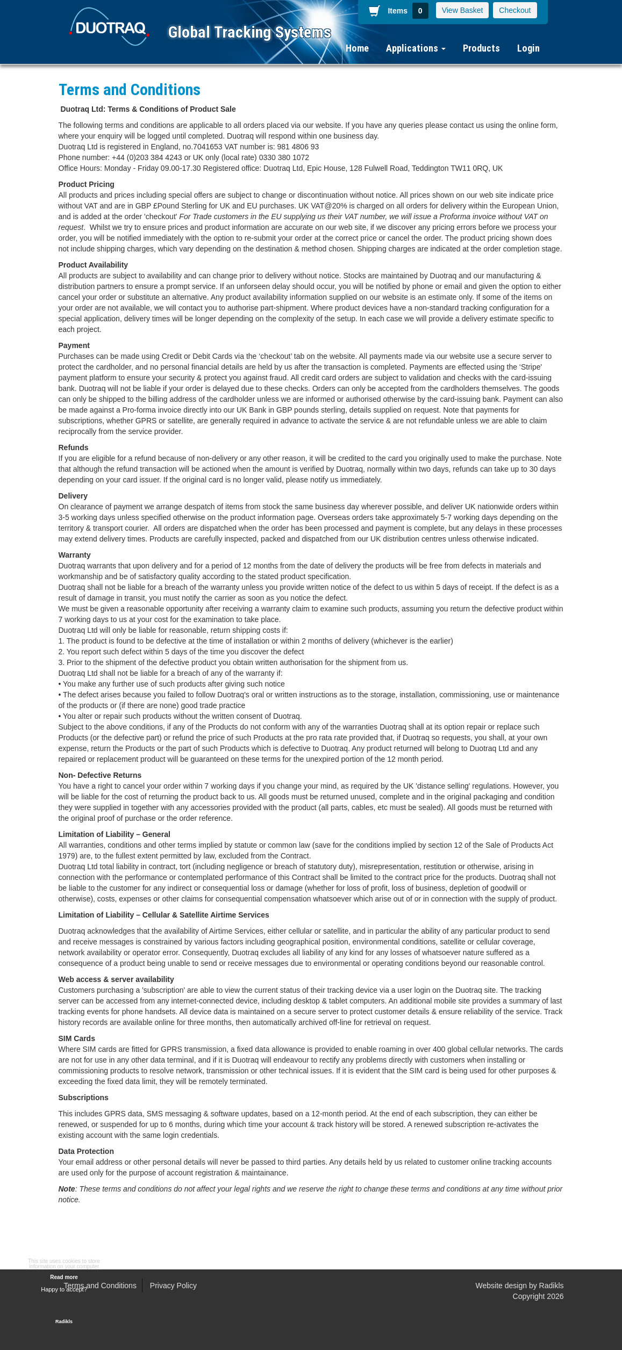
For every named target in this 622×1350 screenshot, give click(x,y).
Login (528, 48)
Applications (416, 48)
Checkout (515, 10)
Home (357, 48)
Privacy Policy (173, 1285)
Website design (501, 1285)
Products (481, 48)
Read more (64, 1277)
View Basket (462, 10)
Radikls (551, 1285)
